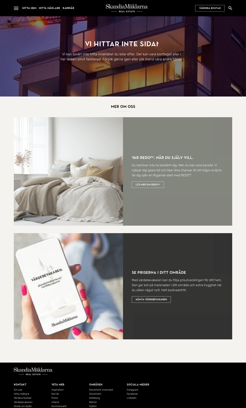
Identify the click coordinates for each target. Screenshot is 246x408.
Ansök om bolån (23, 406)
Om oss (18, 389)
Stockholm (95, 393)
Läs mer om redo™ (148, 185)
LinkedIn (131, 397)
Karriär (68, 8)
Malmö (93, 402)
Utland (55, 402)
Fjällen (93, 406)
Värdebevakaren (23, 402)
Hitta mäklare (49, 8)
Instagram (132, 389)
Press (54, 397)
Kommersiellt (59, 406)
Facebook (132, 393)
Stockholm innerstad (101, 389)
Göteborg (94, 397)
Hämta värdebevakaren (151, 300)
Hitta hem (29, 8)
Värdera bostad (210, 8)
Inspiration (57, 389)
